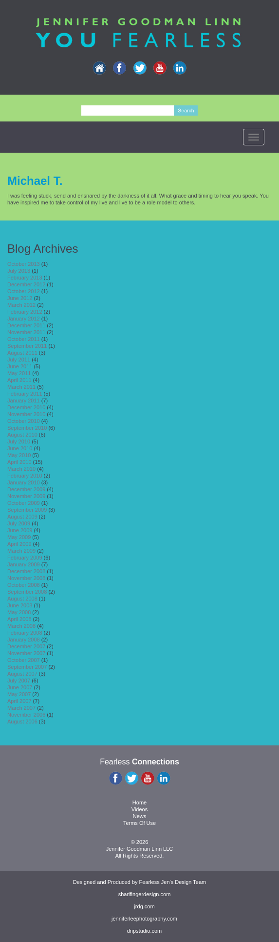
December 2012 (26, 284)
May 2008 (19, 612)
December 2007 (26, 646)
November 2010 (26, 414)
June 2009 (19, 530)
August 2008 (22, 598)
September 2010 (27, 428)
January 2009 (23, 564)
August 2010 (22, 435)
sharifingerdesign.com (144, 894)
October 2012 (23, 291)
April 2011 (19, 380)
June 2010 (19, 448)
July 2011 (18, 359)
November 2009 (26, 496)
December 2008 (26, 571)
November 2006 (26, 715)
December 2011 (26, 325)
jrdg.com (144, 906)
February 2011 (24, 394)
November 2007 (26, 653)
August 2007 (22, 674)
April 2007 (19, 701)
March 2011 (21, 387)
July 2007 (18, 680)
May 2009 (19, 537)
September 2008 (27, 592)
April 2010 (19, 462)
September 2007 (27, 667)
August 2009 (22, 517)
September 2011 (27, 346)
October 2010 (23, 421)
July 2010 (18, 441)
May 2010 (19, 455)
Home (139, 802)
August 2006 (22, 721)
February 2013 (24, 278)
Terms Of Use (139, 823)
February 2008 (24, 633)
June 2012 (19, 298)
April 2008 (19, 619)
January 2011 (23, 400)
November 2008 (26, 578)
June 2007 (19, 687)
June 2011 (19, 366)
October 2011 (23, 339)
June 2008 (19, 605)
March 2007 (21, 708)
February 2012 (24, 312)
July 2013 (18, 271)
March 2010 (21, 469)
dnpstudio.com (144, 931)
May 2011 (19, 373)
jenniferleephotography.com (144, 919)
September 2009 (27, 510)
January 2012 (23, 318)
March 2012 (21, 305)
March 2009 (21, 551)
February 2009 (24, 558)
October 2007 (23, 660)
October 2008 (23, 585)
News (140, 816)
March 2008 (21, 626)
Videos (139, 809)
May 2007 (19, 694)
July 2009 (18, 523)
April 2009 (19, 544)
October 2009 (23, 503)
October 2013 (23, 264)
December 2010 (26, 407)
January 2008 (23, 639)
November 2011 (26, 332)
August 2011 (22, 353)
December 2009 (26, 489)
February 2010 (24, 476)
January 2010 (23, 482)
